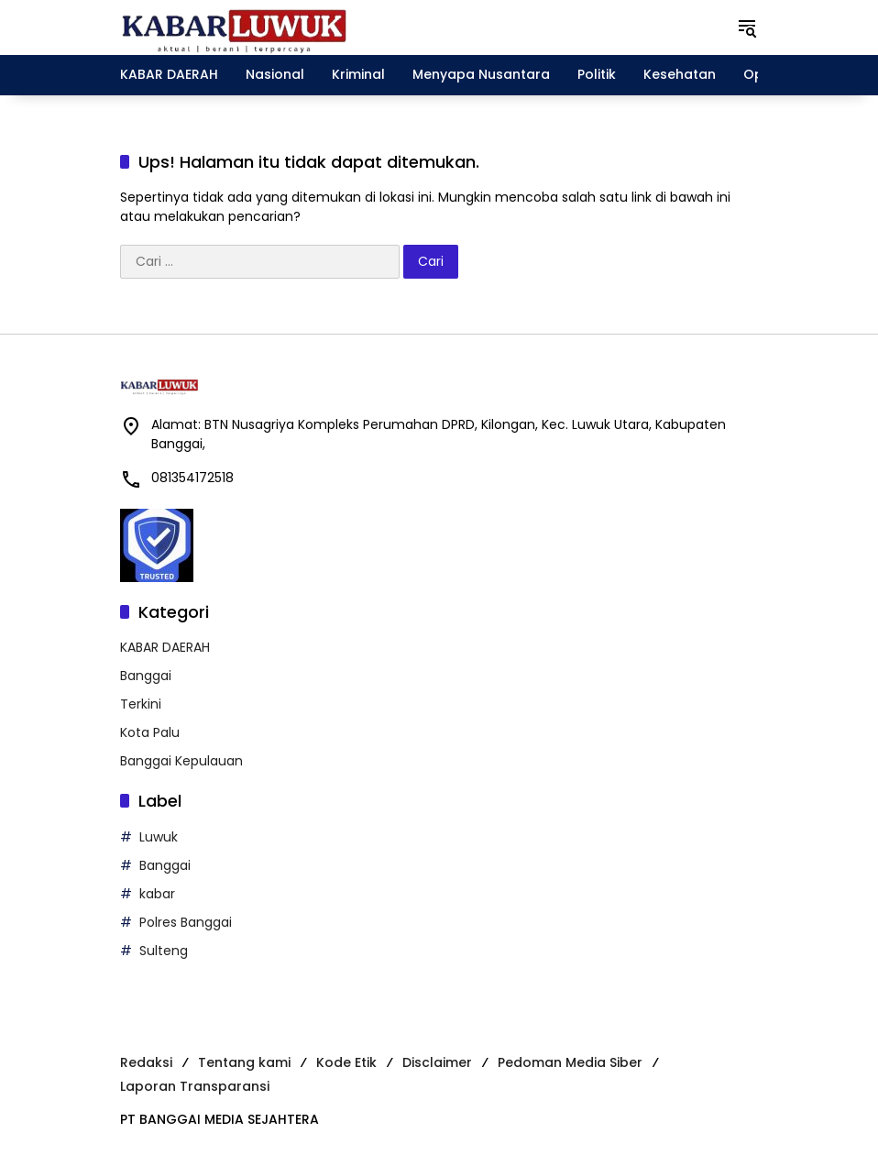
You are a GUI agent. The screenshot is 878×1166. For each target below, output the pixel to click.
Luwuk (158, 837)
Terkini (140, 704)
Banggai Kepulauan (181, 761)
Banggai (145, 675)
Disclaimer (437, 1062)
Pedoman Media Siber (570, 1062)
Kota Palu (150, 732)
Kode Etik (346, 1062)
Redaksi (146, 1062)
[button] (747, 27)
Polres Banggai (185, 922)
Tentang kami (244, 1062)
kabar (157, 894)
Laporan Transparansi (194, 1086)
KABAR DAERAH (165, 647)
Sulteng (163, 950)
